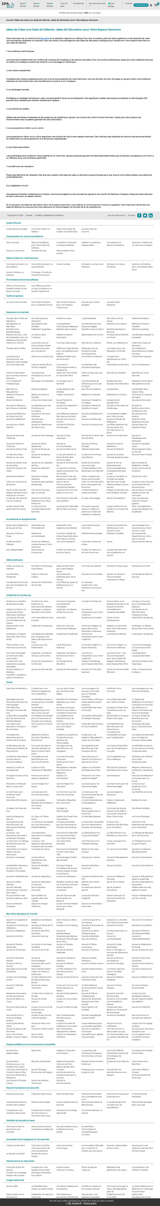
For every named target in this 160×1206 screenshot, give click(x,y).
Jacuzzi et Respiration (41, 876)
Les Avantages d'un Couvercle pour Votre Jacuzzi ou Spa (141, 528)
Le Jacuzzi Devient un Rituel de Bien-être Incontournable (66, 457)
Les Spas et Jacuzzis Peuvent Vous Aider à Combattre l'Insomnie (66, 710)
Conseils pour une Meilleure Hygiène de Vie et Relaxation (40, 691)
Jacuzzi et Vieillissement (17, 876)
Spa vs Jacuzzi (12, 242)
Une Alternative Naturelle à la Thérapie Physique (41, 835)
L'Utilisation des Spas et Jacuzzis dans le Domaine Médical (17, 759)
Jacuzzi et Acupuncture (92, 424)
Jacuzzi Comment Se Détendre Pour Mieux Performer (41, 501)
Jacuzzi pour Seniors (91, 857)
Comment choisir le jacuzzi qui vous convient (15, 1129)
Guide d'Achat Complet (16, 229)
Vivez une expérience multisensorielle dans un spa (116, 471)
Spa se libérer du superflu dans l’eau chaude (39, 898)
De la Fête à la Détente (92, 356)
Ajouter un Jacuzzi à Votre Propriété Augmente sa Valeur (116, 577)
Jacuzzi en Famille (115, 925)
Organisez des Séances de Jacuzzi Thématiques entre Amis (67, 939)
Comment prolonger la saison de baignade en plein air (117, 1189)
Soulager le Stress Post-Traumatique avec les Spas (117, 710)
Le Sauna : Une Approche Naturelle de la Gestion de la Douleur (42, 844)
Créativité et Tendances (142, 617)
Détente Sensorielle (90, 449)
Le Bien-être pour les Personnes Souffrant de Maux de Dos (16, 748)
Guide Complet (63, 264)
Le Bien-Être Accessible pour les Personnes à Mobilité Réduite (16, 718)
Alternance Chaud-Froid (42, 356)
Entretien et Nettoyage (117, 566)
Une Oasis (35, 808)
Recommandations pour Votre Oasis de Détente (40, 245)
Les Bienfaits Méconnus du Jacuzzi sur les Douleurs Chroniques (17, 868)
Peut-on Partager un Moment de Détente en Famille (117, 952)
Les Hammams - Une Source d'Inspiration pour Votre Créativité (116, 656)
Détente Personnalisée (92, 533)
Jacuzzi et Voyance (90, 950)
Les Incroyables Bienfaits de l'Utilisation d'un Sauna (42, 803)
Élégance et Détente (91, 394)
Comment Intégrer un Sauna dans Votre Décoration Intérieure (92, 628)
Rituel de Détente (39, 389)
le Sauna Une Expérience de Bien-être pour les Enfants (117, 825)
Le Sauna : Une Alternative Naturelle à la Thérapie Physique (16, 835)
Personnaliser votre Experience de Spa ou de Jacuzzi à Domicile (118, 604)
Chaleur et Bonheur (65, 394)
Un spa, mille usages (91, 498)
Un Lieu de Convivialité (117, 849)
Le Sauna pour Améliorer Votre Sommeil (139, 786)
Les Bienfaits (112, 389)
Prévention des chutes (41, 1094)
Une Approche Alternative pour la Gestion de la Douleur (16, 737)
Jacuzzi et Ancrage (115, 963)
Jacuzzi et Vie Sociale (15, 950)
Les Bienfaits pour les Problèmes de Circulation (41, 408)
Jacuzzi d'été (12, 1186)
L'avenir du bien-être (15, 1145)
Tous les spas (63, 4)
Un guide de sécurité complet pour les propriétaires (116, 1105)
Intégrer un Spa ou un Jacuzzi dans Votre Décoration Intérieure (16, 612)
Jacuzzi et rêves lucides (66, 1007)
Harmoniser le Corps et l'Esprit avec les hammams (16, 852)
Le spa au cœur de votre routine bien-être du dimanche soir (143, 484)
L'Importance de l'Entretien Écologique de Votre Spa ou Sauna (92, 1053)
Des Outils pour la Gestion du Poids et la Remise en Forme (91, 759)
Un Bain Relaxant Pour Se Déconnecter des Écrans (41, 980)
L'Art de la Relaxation (65, 541)
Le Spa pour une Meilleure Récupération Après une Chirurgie (92, 737)
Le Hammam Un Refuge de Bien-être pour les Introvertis (17, 844)
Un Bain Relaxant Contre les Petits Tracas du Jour (92, 988)
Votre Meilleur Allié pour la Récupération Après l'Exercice (92, 702)
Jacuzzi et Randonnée (91, 419)
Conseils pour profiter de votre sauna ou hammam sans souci (41, 1113)
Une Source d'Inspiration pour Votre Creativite (92, 612)
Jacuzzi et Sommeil (40, 950)
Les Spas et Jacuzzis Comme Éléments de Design (15, 620)
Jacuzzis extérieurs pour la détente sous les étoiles (67, 1129)
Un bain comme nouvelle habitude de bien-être (40, 509)
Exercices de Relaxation (16, 688)
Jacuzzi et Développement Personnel (139, 438)
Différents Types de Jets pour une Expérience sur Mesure (67, 351)
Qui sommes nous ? (97, 4)
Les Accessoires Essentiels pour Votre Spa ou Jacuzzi (141, 536)
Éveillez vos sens (63, 318)
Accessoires (78, 3)
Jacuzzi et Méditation (15, 419)
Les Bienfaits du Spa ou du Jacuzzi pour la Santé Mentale (42, 702)
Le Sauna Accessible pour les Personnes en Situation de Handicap (66, 825)
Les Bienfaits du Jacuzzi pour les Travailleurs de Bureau (17, 585)
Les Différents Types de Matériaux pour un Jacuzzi (66, 585)
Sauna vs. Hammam (15, 250)
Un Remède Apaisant (91, 816)
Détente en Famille (15, 343)
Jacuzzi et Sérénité (115, 449)
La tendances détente (116, 634)
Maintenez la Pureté (141, 566)
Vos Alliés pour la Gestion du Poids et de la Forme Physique (142, 710)
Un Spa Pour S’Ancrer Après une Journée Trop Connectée (67, 471)
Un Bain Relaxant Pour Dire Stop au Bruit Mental (66, 971)
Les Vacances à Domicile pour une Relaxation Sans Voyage (17, 359)
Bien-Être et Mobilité (116, 373)
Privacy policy (89, 1203)
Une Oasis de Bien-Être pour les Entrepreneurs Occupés (117, 748)
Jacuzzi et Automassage (42, 435)
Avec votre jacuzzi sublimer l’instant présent (140, 501)
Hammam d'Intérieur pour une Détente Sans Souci (142, 267)
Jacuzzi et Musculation (142, 857)
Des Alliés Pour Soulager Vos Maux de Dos (16, 710)
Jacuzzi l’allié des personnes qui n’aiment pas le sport (16, 890)
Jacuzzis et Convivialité (92, 574)
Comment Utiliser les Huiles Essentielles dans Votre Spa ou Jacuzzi (67, 536)
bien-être (44, 38)
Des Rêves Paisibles (141, 808)
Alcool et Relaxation (141, 364)
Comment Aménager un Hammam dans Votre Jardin (16, 656)
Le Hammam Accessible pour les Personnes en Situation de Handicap (92, 825)
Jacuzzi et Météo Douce (142, 977)
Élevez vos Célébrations (117, 343)
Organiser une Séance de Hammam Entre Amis (66, 656)
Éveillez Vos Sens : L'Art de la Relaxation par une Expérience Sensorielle (17, 337)
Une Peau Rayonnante (66, 343)
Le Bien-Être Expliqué (141, 356)
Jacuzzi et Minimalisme (67, 669)
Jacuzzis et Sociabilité (141, 925)
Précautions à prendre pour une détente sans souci (92, 1097)
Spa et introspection (116, 498)
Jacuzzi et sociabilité (116, 1015)
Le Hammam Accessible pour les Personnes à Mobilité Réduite (42, 825)
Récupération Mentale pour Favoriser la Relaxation (66, 770)
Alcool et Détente (14, 400)
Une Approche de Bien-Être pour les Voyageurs (64, 748)
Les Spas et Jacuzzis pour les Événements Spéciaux (141, 604)
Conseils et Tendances (91, 601)
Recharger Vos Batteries (42, 381)
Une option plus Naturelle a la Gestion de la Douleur (16, 726)
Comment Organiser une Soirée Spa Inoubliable (65, 604)
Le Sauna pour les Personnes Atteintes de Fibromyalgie (92, 795)
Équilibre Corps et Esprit (93, 329)
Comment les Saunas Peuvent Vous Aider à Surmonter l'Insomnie (116, 811)
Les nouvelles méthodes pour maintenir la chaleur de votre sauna (92, 1148)
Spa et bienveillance (15, 476)
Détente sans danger (40, 1102)
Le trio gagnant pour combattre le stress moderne (141, 1037)
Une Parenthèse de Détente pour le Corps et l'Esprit (92, 384)
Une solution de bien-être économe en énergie (117, 1072)
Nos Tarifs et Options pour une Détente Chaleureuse (65, 305)
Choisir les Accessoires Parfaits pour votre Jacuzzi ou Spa (117, 528)
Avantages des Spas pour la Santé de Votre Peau (142, 726)
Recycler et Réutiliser (40, 1061)
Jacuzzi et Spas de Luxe (142, 950)
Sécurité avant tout (15, 1094)
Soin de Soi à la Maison (142, 920)
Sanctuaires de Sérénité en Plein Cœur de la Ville (67, 852)
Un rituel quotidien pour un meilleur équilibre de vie (118, 1037)
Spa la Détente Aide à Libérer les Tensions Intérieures (41, 971)
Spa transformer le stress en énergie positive (14, 1018)
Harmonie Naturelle (15, 364)
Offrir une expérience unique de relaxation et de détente (142, 509)
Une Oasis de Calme (40, 849)
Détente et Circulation (117, 324)
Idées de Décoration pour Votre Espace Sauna (65, 569)
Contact (128, 3)
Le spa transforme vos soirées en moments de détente (117, 509)
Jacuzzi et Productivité (117, 435)
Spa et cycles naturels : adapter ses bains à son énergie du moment (16, 493)
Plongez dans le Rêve (15, 348)
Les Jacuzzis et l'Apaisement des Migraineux (39, 860)
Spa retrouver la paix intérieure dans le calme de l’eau (117, 484)
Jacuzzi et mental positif (42, 1029)
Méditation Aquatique (41, 329)
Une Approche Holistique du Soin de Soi (41, 375)
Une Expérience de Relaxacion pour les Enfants (65, 718)
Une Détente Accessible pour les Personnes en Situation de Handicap (42, 718)
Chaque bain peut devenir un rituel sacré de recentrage (117, 1010)
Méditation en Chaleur (117, 394)
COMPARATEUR (141, 5)
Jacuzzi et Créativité (141, 1007)
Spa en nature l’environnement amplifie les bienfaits (65, 484)
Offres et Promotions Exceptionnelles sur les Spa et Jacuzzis (16, 288)
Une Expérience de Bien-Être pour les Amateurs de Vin (90, 748)
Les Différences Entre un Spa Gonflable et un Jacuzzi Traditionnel (41, 288)
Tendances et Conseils (91, 617)
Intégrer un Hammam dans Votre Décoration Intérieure (117, 628)
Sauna (109, 541)
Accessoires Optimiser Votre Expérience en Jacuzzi (117, 552)
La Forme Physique (140, 816)
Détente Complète (115, 533)
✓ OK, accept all (73, 1203)
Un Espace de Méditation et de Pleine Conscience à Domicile (142, 702)
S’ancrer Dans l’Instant (142, 454)
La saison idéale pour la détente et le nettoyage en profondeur (142, 1189)
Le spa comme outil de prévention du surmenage (41, 1010)
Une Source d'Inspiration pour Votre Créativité (92, 637)
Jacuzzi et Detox (114, 865)
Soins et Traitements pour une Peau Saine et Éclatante (16, 375)
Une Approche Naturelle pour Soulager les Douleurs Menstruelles (143, 737)
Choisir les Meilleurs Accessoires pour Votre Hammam (41, 544)
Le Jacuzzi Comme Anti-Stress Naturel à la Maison (67, 988)
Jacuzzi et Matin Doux (66, 449)
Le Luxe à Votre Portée (16, 302)
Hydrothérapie (113, 775)
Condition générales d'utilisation (49, 215)
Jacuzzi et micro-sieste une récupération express (117, 1001)
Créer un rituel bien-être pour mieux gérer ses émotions (92, 484)
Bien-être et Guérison (91, 343)
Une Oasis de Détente (91, 566)
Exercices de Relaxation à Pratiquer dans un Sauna (142, 778)
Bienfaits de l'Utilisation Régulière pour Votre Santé (67, 702)
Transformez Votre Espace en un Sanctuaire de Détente (41, 604)
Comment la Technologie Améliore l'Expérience (66, 367)
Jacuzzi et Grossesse (15, 857)
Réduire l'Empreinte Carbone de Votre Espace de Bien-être (65, 1064)
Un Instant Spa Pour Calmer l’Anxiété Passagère (116, 971)
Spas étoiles (23, 4)
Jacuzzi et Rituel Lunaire (92, 963)
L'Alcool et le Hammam (42, 400)
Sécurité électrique (65, 1094)
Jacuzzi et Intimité (14, 936)
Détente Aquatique (140, 329)
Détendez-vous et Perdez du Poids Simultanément (89, 351)
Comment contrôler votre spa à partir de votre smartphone (40, 1148)
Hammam (61, 617)
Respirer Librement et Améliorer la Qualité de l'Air (142, 770)
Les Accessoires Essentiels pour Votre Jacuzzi (66, 577)
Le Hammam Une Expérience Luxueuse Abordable (15, 664)
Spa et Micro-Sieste (115, 882)
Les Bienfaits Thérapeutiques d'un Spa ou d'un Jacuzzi (40, 710)
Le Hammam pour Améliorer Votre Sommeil (14, 795)
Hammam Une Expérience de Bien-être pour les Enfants (142, 825)
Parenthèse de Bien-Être (118, 364)
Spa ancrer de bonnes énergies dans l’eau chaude (91, 1001)
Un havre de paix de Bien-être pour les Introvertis (141, 718)
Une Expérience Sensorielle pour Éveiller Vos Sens (143, 351)
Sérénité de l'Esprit (140, 318)
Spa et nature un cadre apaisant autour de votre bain (142, 493)
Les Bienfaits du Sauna (142, 792)
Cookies (28, 215)
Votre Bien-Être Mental (16, 800)
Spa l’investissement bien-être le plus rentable (65, 1018)
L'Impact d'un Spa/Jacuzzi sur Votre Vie (116, 359)
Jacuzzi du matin (139, 476)
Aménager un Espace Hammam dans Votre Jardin (16, 637)
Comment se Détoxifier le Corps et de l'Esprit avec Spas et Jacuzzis (67, 835)
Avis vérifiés (111, 5)
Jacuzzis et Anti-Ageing (67, 925)
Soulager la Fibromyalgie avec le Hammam (91, 811)
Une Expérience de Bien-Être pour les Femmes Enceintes (40, 759)
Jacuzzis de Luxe (38, 250)
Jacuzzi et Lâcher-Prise (16, 449)
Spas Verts (36, 1050)
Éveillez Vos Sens (139, 800)
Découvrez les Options (142, 541)
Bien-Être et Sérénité (91, 389)
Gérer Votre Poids (115, 816)
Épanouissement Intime (92, 335)
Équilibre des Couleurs (66, 329)
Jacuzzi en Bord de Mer (41, 669)
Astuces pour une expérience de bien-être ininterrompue (142, 1148)
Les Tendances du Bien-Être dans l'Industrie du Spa (140, 612)
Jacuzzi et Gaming (39, 936)
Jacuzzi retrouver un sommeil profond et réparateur (116, 898)
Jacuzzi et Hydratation (66, 876)
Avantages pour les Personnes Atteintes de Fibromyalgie (16, 702)
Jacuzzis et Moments (141, 400)
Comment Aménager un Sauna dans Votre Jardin (141, 647)
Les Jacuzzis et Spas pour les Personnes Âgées (65, 691)
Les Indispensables (14, 550)
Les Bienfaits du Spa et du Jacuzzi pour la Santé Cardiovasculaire (143, 748)
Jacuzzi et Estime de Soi (67, 977)
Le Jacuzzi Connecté (15, 1153)
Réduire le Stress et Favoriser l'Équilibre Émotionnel (40, 737)
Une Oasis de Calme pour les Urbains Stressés (65, 726)
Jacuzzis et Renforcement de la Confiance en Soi (141, 408)
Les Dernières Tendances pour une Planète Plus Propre (15, 1064)
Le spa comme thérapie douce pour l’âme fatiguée (67, 906)
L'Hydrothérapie (89, 318)
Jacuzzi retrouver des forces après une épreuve (66, 898)
